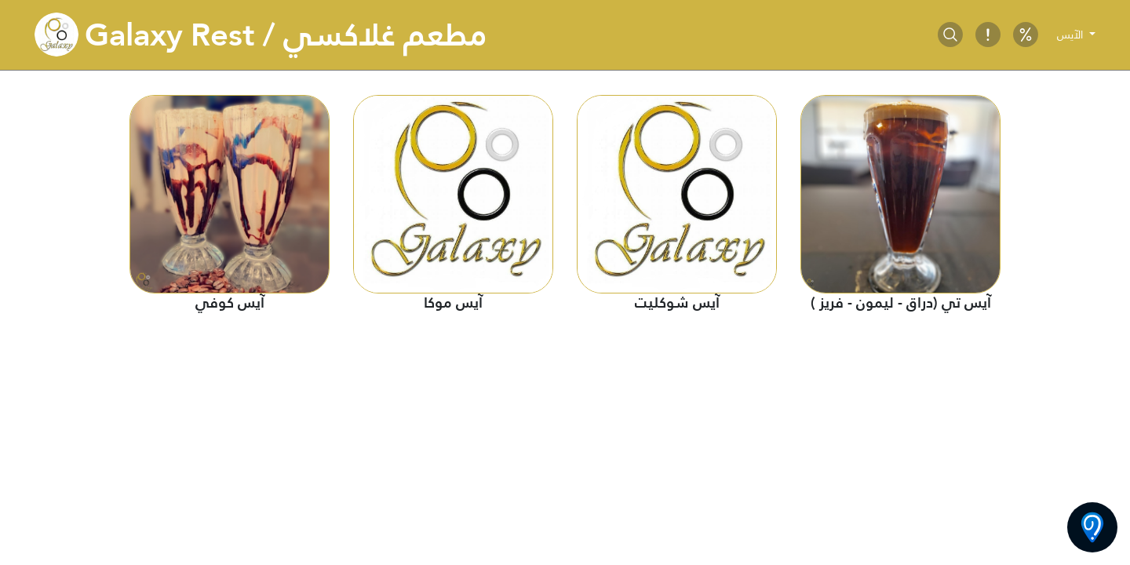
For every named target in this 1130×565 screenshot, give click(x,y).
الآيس (1071, 34)
